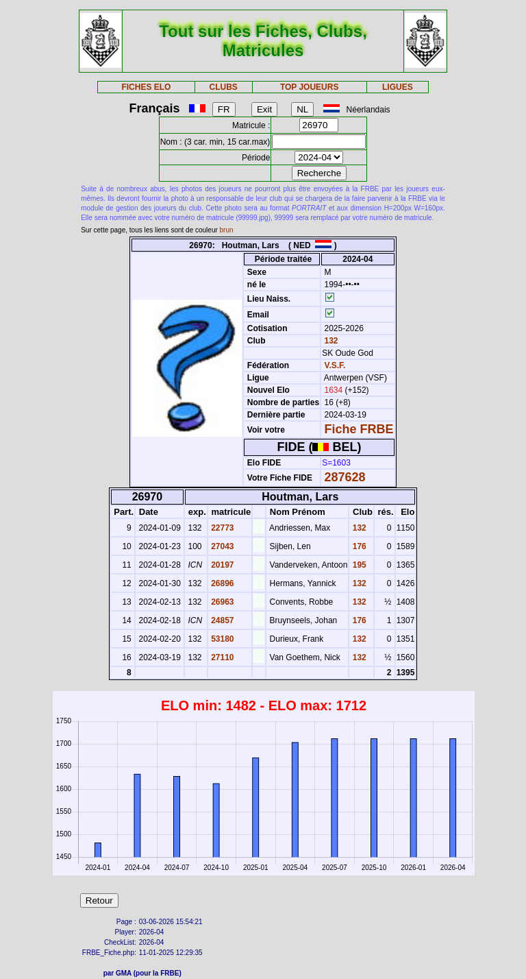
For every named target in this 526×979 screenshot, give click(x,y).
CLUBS (223, 87)
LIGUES (397, 87)
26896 (221, 583)
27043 (221, 546)
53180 (221, 639)
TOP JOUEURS (309, 87)
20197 (221, 565)
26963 (221, 602)
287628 (345, 477)
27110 (221, 657)
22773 (221, 528)
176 (358, 546)
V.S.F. (335, 365)
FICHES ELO (146, 87)
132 (330, 341)
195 (358, 565)
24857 (221, 620)
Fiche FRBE (359, 429)
